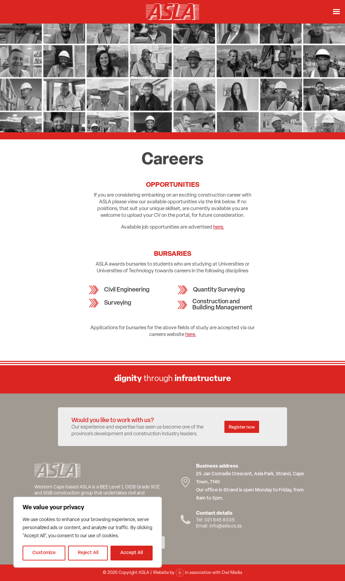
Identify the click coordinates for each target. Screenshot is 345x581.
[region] (87, 532)
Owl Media (232, 573)
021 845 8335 (220, 520)
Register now (242, 427)
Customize (44, 552)
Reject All (88, 552)
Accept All (131, 552)
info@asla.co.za (226, 526)
